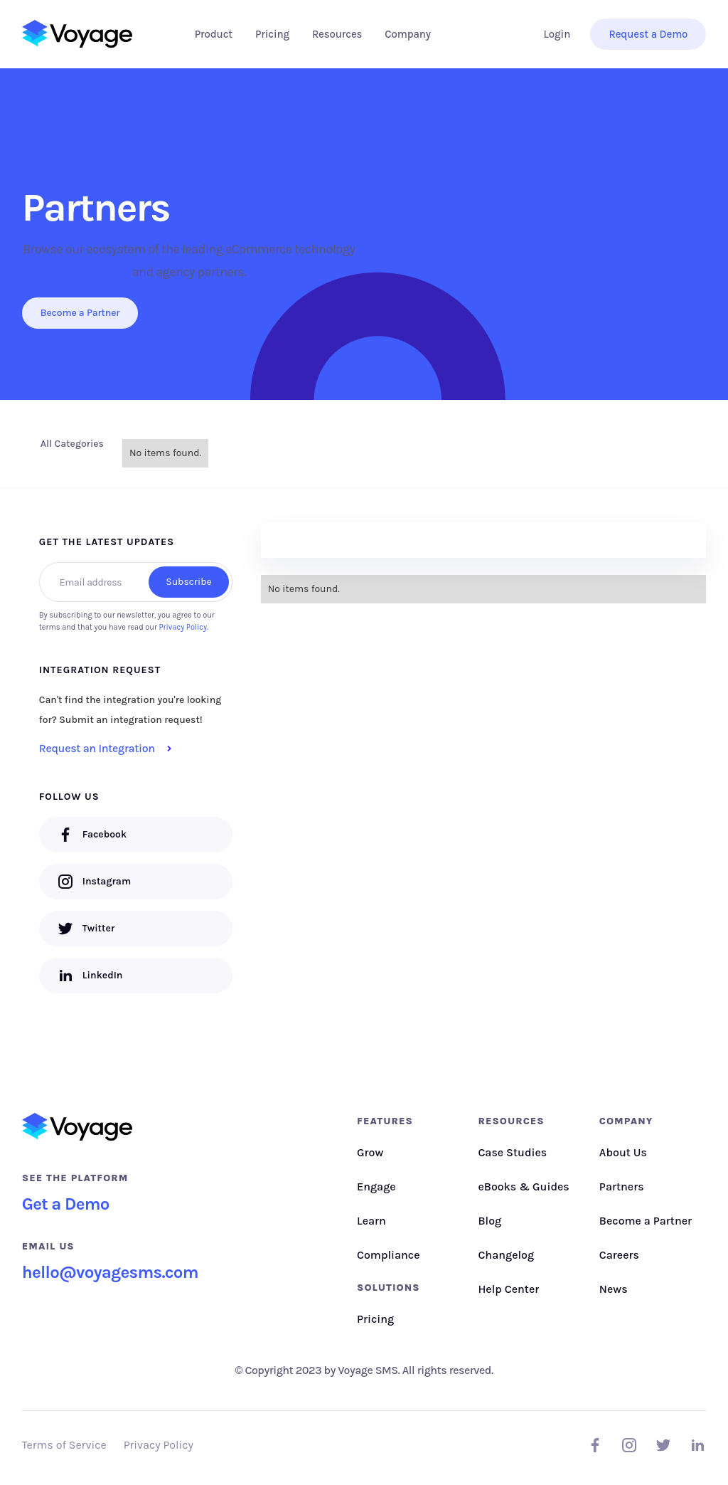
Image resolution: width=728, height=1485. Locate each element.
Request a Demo (648, 34)
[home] (77, 34)
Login (557, 34)
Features (385, 1121)
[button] (213, 34)
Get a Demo (65, 1204)
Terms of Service (64, 1445)
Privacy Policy (183, 627)
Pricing (272, 34)
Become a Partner (80, 313)
